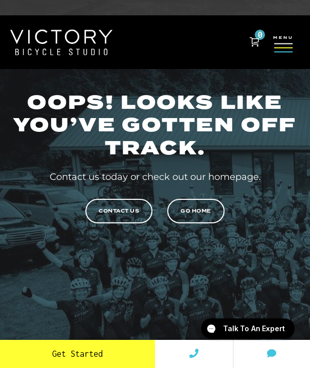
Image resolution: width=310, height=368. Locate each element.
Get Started (77, 353)
